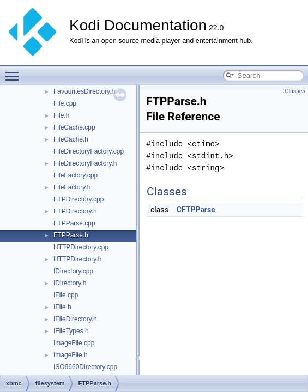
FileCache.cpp (74, 127)
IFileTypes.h (71, 331)
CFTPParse (196, 209)
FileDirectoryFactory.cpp (88, 151)
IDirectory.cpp (73, 271)
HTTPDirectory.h (77, 259)
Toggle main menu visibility (14, 71)
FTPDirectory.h (75, 211)
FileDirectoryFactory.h (85, 163)
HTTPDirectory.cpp (80, 247)
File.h (61, 115)
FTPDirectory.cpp (78, 199)
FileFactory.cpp (75, 175)
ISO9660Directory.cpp (85, 367)
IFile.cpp (65, 295)
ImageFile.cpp (73, 343)
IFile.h (62, 307)
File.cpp (64, 103)
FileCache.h (70, 139)
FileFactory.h (71, 187)
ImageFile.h (70, 355)
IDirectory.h (69, 283)
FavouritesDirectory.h (84, 91)
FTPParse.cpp (74, 223)
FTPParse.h (70, 235)
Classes (295, 91)
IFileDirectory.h (75, 319)
